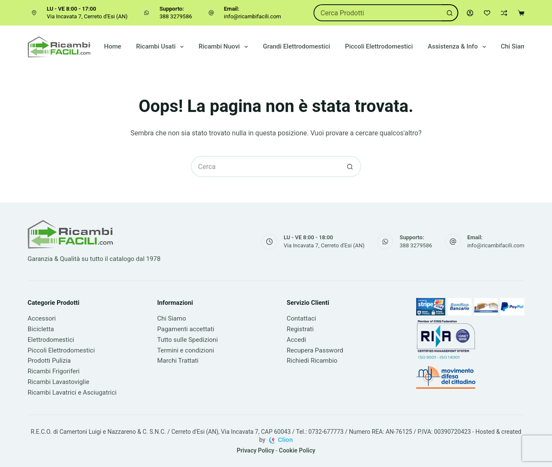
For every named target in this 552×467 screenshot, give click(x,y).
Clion (285, 439)
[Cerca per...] (377, 12)
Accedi (296, 340)
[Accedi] (470, 13)
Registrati (300, 329)
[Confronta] (504, 13)
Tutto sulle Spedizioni (187, 340)
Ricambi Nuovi (224, 47)
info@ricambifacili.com (252, 16)
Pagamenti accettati (185, 329)
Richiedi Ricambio (312, 360)
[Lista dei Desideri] (487, 13)
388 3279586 (175, 16)
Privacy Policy (255, 450)
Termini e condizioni (185, 350)
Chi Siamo (515, 46)
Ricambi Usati (161, 47)
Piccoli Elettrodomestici (379, 46)
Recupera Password (315, 350)
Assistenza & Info (458, 47)
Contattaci (301, 318)
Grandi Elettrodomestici (296, 46)
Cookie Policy (297, 450)
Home (112, 46)
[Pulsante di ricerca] (449, 12)
